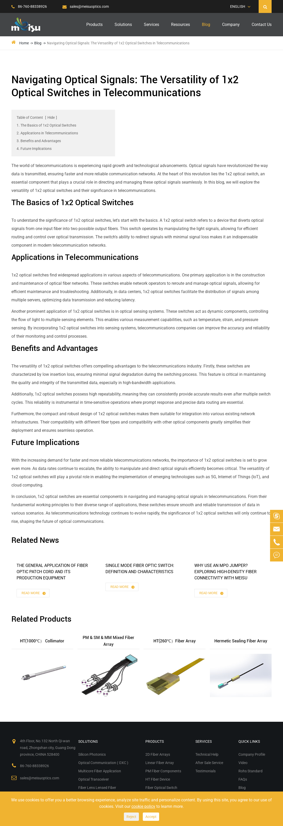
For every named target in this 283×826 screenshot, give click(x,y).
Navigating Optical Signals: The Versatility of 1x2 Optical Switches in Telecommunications (118, 43)
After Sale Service (209, 763)
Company (231, 24)
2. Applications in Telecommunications (47, 133)
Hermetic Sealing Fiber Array (240, 640)
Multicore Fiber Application (99, 771)
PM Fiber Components (163, 771)
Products (94, 24)
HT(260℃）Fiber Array (174, 640)
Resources (180, 24)
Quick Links (249, 741)
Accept (151, 817)
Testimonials (205, 771)
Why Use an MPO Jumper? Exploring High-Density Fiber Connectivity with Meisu (225, 571)
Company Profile (251, 754)
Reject (131, 817)
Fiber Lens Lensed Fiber (97, 788)
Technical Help (206, 754)
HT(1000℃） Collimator (42, 640)
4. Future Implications (34, 149)
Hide (51, 117)
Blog (206, 24)
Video (242, 763)
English (237, 6)
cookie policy (143, 806)
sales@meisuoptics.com (85, 6)
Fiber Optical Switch (161, 788)
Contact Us (262, 24)
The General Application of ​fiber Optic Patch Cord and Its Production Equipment (52, 571)
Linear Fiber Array (159, 763)
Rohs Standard (250, 771)
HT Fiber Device (157, 779)
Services (151, 24)
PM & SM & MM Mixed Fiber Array (108, 641)
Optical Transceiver (93, 779)
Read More (34, 593)
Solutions (123, 24)
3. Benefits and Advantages (39, 141)
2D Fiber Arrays (157, 754)
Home (24, 43)
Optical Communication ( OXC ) (103, 763)
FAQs (242, 779)
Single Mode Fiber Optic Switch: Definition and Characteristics (139, 568)
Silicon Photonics (92, 754)
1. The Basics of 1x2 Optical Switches (46, 125)
